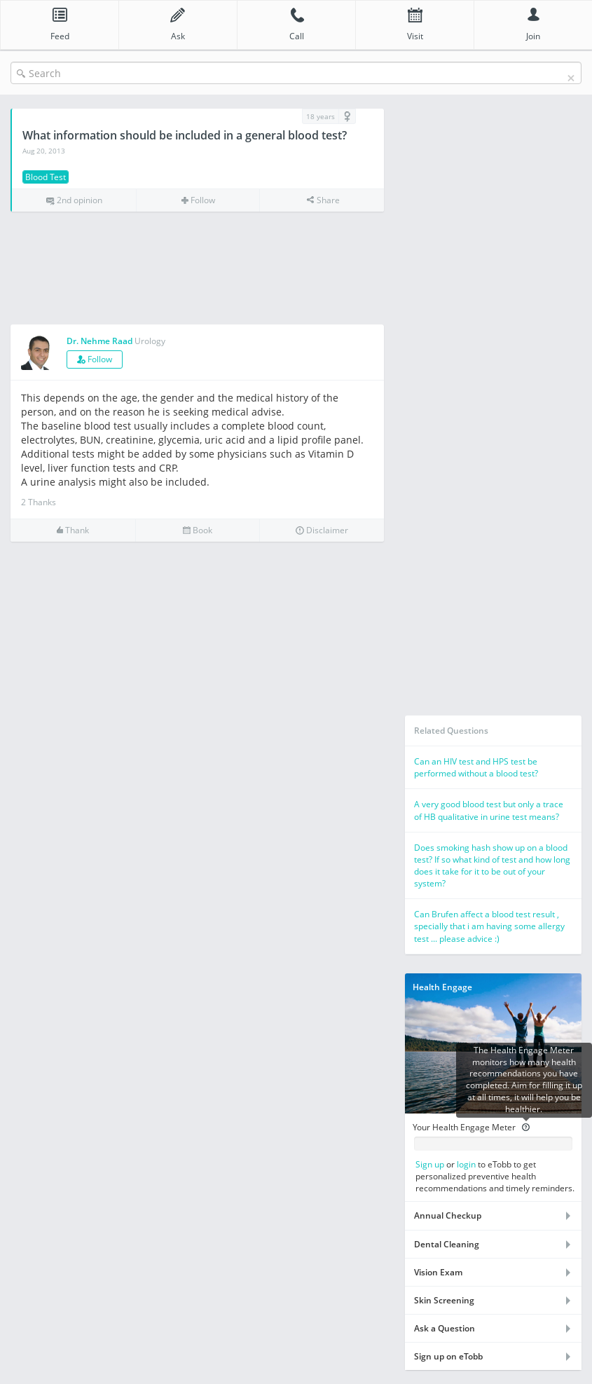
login (466, 1164)
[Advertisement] (197, 269)
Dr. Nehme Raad (99, 341)
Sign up (429, 1164)
